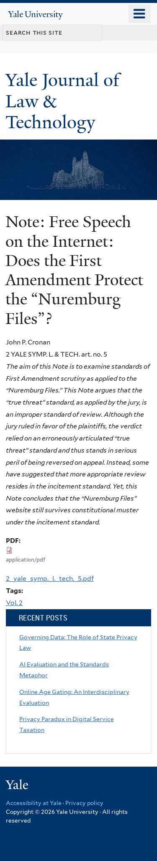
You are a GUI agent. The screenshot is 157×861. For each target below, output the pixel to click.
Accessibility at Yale (34, 803)
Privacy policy (84, 803)
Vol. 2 (14, 603)
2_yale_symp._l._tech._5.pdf (50, 578)
